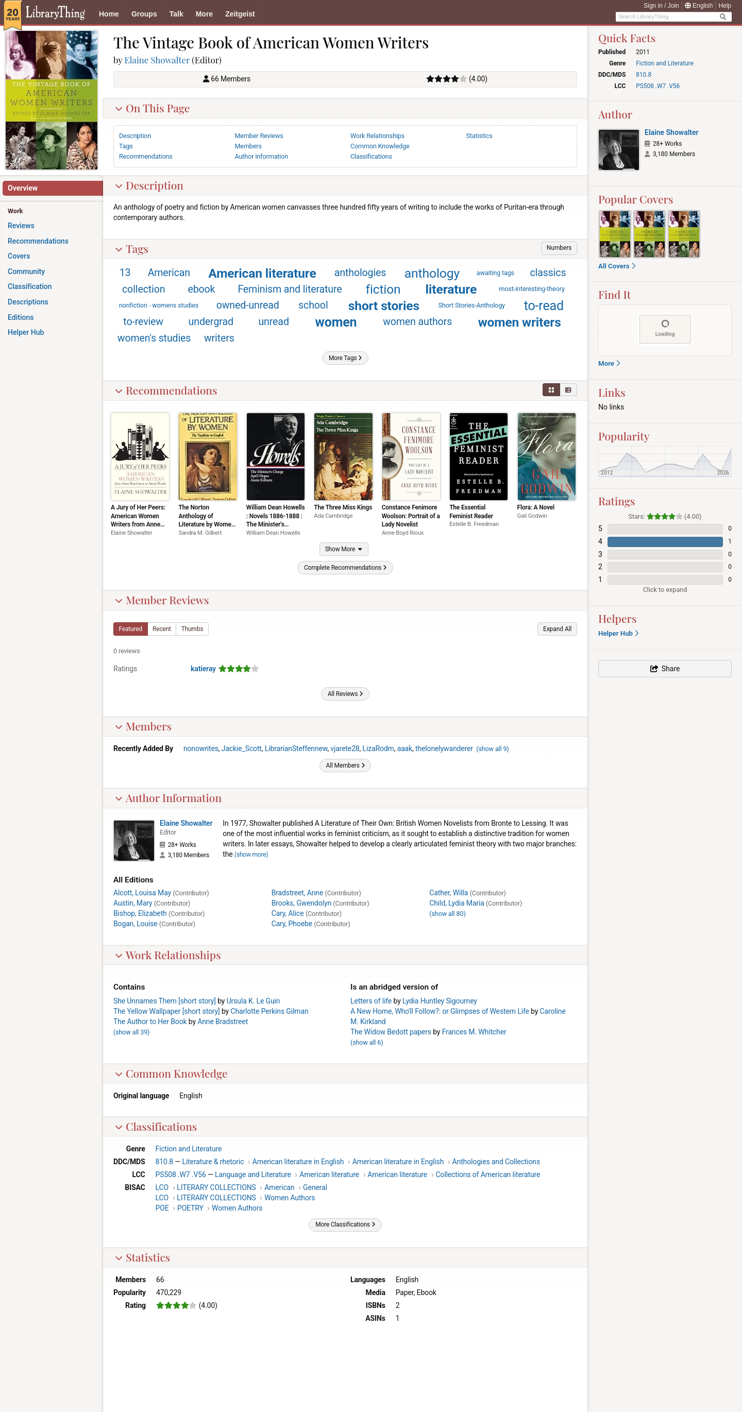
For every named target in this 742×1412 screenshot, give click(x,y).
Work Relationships (167, 954)
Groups (144, 14)
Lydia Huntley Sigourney (439, 1001)
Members (143, 726)
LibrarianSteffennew (296, 748)
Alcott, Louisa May (142, 893)
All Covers (616, 266)
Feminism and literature (290, 289)
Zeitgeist (240, 14)
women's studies (154, 338)
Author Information (168, 797)
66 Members (230, 79)
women (336, 322)
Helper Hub (618, 633)
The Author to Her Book (150, 1021)
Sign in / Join (661, 5)
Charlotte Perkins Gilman (269, 1011)
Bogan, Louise (135, 924)
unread (273, 322)
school (313, 305)
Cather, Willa (448, 893)
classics (548, 273)
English (699, 5)
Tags (131, 248)
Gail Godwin (532, 516)
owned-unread (247, 305)
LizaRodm (378, 748)
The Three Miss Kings (343, 507)
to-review (143, 322)
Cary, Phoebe (292, 924)
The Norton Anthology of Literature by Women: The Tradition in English (207, 524)
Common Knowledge (171, 1073)
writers (219, 338)
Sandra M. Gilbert (200, 533)
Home (109, 14)
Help (724, 5)
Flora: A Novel (535, 507)
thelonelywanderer (444, 748)
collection (143, 289)
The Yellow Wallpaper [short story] (166, 1011)
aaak (404, 748)
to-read (544, 305)
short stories (383, 305)
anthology (432, 273)
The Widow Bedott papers (390, 1032)
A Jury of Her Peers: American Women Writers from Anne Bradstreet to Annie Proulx (138, 524)
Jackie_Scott (242, 748)
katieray (203, 669)
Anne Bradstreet (222, 1021)
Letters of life (371, 1001)
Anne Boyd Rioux (403, 533)
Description (148, 185)
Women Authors (289, 1198)
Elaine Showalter (157, 59)
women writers (519, 322)
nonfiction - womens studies (158, 305)
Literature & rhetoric (213, 1162)
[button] (559, 248)
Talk (176, 14)
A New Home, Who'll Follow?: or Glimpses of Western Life (439, 1011)
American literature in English (298, 1162)
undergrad (211, 322)
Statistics (142, 1257)
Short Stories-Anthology (471, 305)
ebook (201, 289)
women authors (417, 322)
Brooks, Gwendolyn (301, 903)
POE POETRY (180, 1208)
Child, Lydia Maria (456, 903)
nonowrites (200, 748)
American (169, 273)
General (315, 1187)
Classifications (155, 1126)
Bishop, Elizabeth (140, 913)
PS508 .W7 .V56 (181, 1174)
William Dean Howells (273, 533)
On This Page (152, 107)
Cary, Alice (288, 913)
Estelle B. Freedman (474, 524)
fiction (383, 289)
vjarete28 (344, 748)
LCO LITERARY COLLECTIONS (206, 1187)
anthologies (360, 273)
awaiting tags (495, 273)
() (492, 749)
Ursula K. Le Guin (253, 1001)
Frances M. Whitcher (474, 1032)
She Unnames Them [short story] (164, 1001)
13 (125, 273)
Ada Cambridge (333, 516)
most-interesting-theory (532, 289)
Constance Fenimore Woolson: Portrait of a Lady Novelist (411, 516)
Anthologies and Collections (496, 1162)
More (204, 14)
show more (251, 854)
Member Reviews (161, 599)
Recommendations (165, 390)
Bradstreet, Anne (298, 893)
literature (451, 289)
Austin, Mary (133, 903)
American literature (262, 273)
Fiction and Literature (189, 1149)
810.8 (164, 1162)
